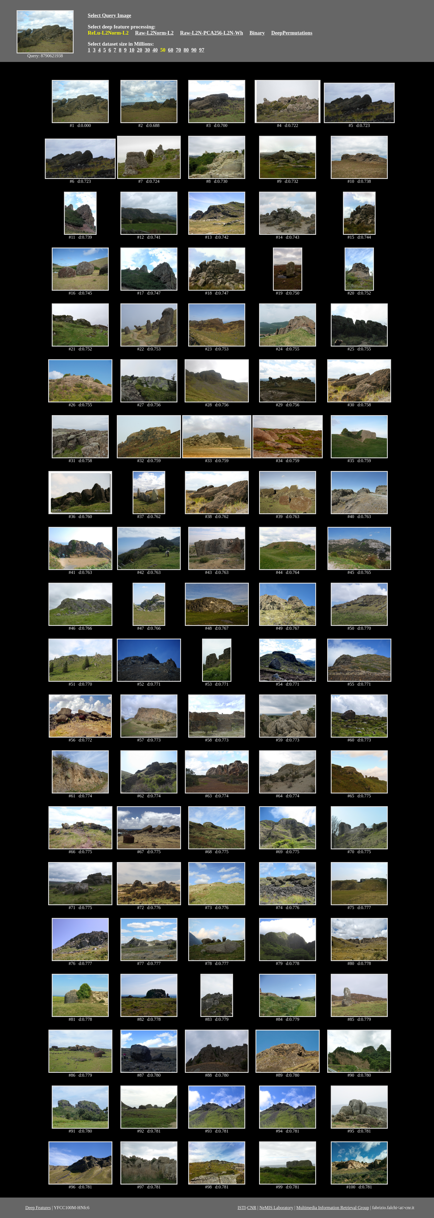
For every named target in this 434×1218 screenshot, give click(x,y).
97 (201, 50)
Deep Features (38, 1207)
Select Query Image (109, 15)
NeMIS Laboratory (276, 1207)
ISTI (241, 1207)
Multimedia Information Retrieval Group (332, 1207)
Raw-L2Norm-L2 (154, 33)
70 (178, 50)
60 (170, 50)
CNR (251, 1207)
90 (194, 50)
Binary (257, 33)
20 (139, 50)
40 (155, 50)
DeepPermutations (291, 33)
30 (147, 50)
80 (186, 50)
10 (132, 50)
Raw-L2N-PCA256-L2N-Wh (211, 33)
